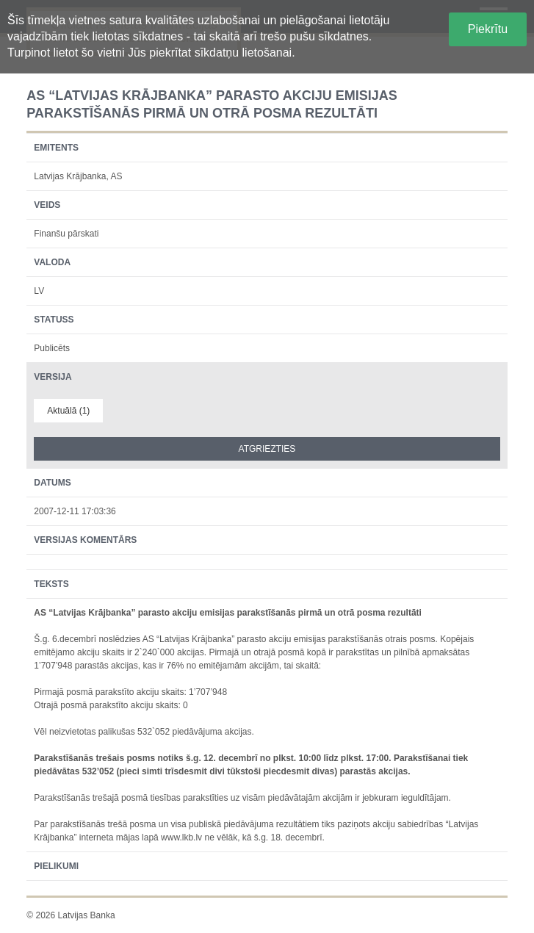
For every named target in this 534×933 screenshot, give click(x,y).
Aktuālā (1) (68, 411)
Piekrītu (488, 29)
